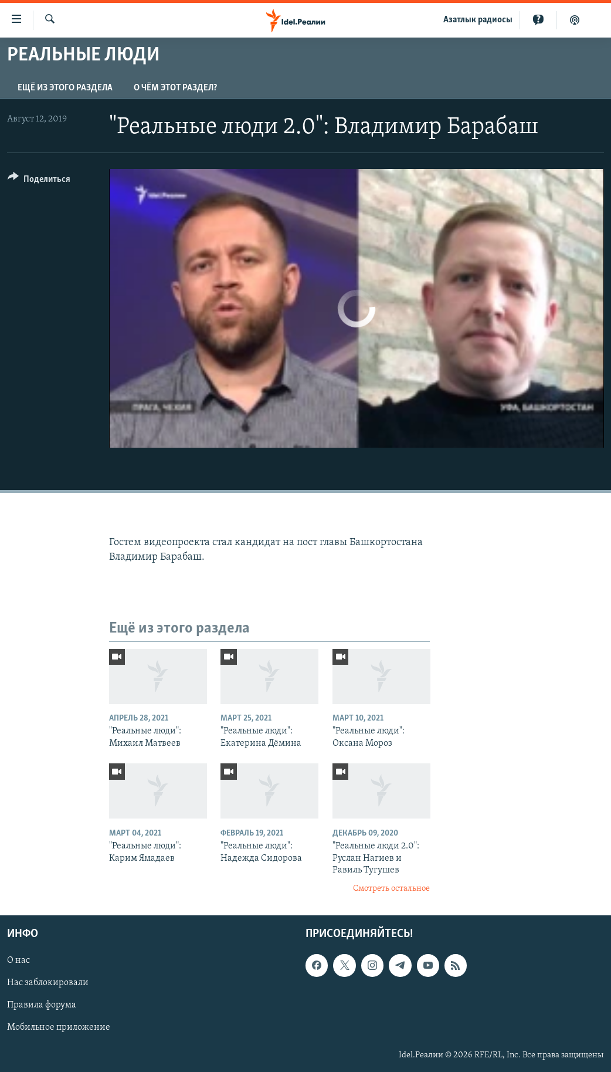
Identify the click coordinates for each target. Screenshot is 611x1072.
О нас (18, 960)
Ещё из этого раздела (65, 88)
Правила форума (41, 1005)
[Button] (39, 181)
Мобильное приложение (58, 1027)
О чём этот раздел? (175, 88)
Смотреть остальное (391, 888)
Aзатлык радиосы (477, 20)
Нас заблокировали (48, 983)
